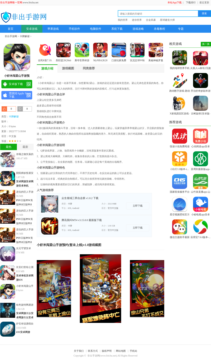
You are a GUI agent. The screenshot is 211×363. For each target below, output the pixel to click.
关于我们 (79, 351)
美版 (23, 313)
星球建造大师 (167, 20)
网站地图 (121, 351)
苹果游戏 (53, 28)
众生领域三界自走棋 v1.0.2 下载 (80, 198)
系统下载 (117, 28)
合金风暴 (151, 20)
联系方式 (93, 351)
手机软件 (74, 28)
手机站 (133, 351)
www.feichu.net (31, 2)
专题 (181, 28)
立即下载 (138, 205)
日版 (21, 200)
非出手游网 (11, 36)
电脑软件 (95, 28)
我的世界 (123, 20)
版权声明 (107, 351)
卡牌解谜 (25, 36)
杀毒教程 (159, 28)
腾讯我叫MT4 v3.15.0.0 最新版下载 (82, 220)
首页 (10, 28)
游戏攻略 (138, 28)
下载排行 (191, 2)
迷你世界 (137, 20)
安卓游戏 (31, 28)
